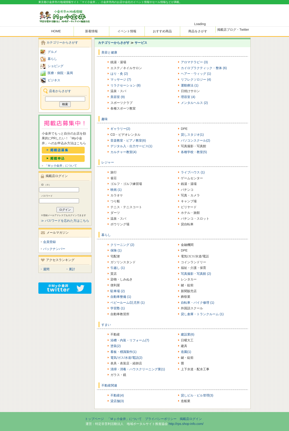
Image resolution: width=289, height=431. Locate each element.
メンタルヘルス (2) (194, 103)
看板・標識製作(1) (123, 352)
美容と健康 (109, 52)
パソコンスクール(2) (195, 140)
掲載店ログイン (191, 419)
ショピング (55, 66)
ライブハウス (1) (193, 172)
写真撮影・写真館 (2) (196, 273)
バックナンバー (54, 249)
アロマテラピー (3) (194, 62)
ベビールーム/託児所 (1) (127, 302)
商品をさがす (197, 31)
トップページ (94, 419)
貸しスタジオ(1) (192, 134)
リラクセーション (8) (125, 85)
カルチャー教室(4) (123, 152)
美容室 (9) (117, 97)
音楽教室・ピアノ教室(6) (128, 140)
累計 (72, 269)
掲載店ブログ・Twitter (233, 29)
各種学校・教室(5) (194, 152)
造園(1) (186, 352)
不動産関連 (109, 385)
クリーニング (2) (122, 245)
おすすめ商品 (162, 31)
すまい (106, 324)
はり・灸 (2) (119, 73)
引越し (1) (117, 268)
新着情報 (91, 31)
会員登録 (49, 242)
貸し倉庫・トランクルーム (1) (202, 314)
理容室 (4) (188, 97)
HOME (56, 31)
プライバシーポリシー (161, 419)
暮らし (106, 235)
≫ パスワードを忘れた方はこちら (65, 220)
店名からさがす (60, 91)
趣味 (104, 119)
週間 (46, 269)
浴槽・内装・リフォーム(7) (129, 340)
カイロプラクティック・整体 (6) (204, 68)
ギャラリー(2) (120, 128)
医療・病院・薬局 (60, 73)
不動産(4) (117, 395)
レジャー (107, 162)
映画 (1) (116, 189)
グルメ (52, 52)
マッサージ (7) (120, 79)
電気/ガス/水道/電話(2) (126, 357)
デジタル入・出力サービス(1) (131, 146)
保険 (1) (116, 250)
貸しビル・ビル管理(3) (197, 395)
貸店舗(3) (117, 401)
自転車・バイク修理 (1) (197, 302)
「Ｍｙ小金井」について (61, 165)
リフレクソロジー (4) (196, 79)
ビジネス (54, 80)
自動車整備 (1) (120, 296)
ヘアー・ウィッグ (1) (196, 73)
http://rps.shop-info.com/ (186, 424)
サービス (141, 42)
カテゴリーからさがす (114, 42)
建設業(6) (187, 334)
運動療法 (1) (189, 85)
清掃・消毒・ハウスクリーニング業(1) (137, 369)
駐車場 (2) (117, 291)
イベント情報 (126, 31)
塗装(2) (115, 346)
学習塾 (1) (117, 308)
